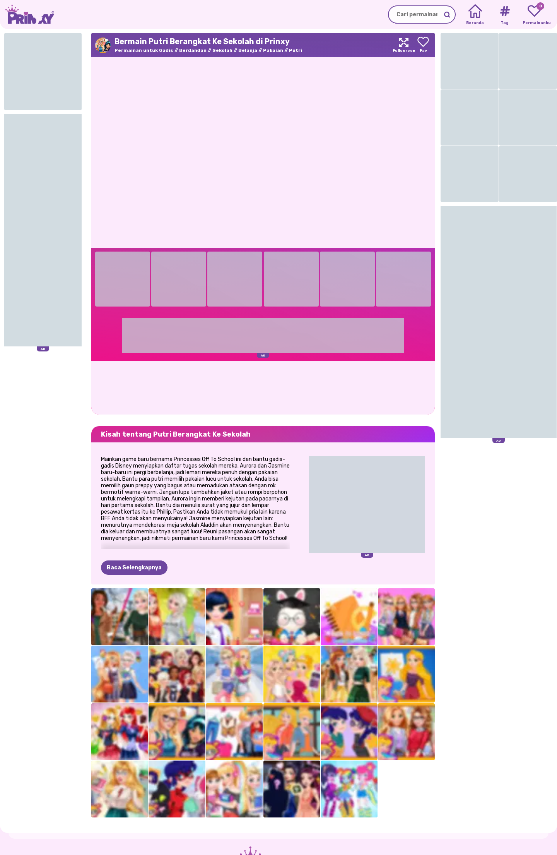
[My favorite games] (534, 14)
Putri (295, 50)
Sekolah (222, 50)
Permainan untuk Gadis (143, 50)
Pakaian (273, 50)
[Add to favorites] (423, 45)
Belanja (247, 50)
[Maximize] (404, 45)
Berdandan (193, 50)
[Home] (475, 14)
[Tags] (504, 14)
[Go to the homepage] (27, 14)
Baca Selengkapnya (134, 567)
